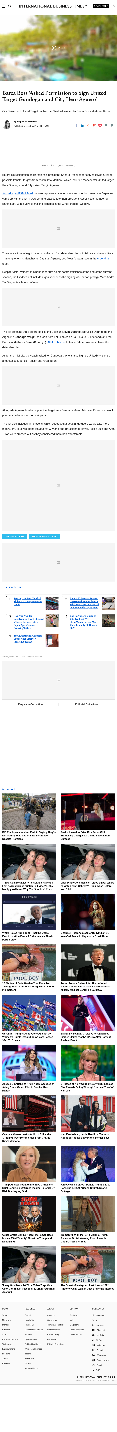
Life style (6, 1401)
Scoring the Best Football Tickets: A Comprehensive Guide (28, 648)
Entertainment (8, 1396)
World (4, 1363)
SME (4, 1382)
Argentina (103, 306)
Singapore (74, 1372)
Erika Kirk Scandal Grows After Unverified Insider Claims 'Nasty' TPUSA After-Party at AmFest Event (86, 1084)
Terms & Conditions (55, 1372)
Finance (28, 1382)
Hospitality (29, 1367)
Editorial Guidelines (86, 752)
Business (6, 1377)
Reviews (6, 1411)
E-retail (28, 1363)
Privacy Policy (53, 1377)
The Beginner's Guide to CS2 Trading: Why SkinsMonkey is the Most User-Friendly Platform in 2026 (84, 669)
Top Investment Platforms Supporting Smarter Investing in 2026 (28, 686)
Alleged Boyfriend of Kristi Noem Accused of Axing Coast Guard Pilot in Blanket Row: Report (28, 1135)
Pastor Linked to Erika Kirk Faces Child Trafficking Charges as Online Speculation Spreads (85, 883)
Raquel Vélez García (27, 121)
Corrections (52, 1387)
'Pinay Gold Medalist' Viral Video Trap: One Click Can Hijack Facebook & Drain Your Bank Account (28, 1336)
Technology (7, 1392)
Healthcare (29, 1372)
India (72, 1367)
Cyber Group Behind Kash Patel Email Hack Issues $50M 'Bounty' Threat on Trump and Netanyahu (27, 1286)
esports (28, 1401)
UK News (6, 1367)
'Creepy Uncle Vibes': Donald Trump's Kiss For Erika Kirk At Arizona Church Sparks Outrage (85, 1235)
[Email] (106, 125)
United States (76, 1382)
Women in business (33, 1396)
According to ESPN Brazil (17, 241)
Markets (5, 1372)
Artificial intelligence (33, 1392)
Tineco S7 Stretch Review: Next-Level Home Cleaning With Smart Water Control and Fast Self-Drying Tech (84, 650)
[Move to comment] (112, 125)
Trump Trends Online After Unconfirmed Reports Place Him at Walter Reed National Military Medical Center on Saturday (85, 1034)
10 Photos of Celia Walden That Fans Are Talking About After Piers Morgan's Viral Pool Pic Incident (28, 1034)
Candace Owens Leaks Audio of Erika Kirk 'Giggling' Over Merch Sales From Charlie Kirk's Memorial (26, 1185)
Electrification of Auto (34, 1377)
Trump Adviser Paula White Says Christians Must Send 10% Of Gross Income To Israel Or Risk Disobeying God (28, 1235)
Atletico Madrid (56, 389)
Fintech (28, 1411)
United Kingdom (77, 1377)
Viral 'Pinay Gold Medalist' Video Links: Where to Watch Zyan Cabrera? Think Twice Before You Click (87, 933)
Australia (74, 1363)
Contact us (52, 1367)
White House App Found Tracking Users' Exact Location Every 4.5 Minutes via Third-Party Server (27, 984)
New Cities (29, 1406)
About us (51, 1363)
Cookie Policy (53, 1382)
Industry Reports (32, 1416)
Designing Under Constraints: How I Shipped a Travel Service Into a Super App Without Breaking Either (29, 669)
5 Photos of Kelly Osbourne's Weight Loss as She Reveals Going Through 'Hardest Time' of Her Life (87, 1135)
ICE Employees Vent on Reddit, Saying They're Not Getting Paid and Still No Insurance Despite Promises (29, 883)
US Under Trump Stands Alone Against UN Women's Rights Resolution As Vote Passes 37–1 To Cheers (27, 1084)
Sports (5, 1406)
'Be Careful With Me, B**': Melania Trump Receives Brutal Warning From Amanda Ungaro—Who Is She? (84, 1286)
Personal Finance (10, 1387)
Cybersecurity (31, 1387)
